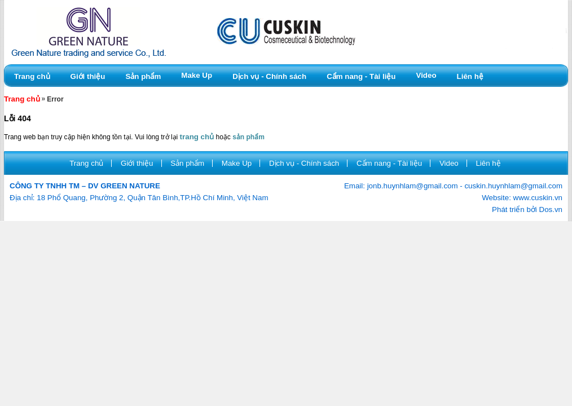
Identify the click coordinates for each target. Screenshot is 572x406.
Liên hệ (470, 76)
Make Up (196, 75)
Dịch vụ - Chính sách (269, 76)
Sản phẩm (143, 76)
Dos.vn (550, 209)
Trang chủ (32, 76)
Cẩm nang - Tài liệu (361, 76)
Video (426, 75)
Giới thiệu (88, 76)
